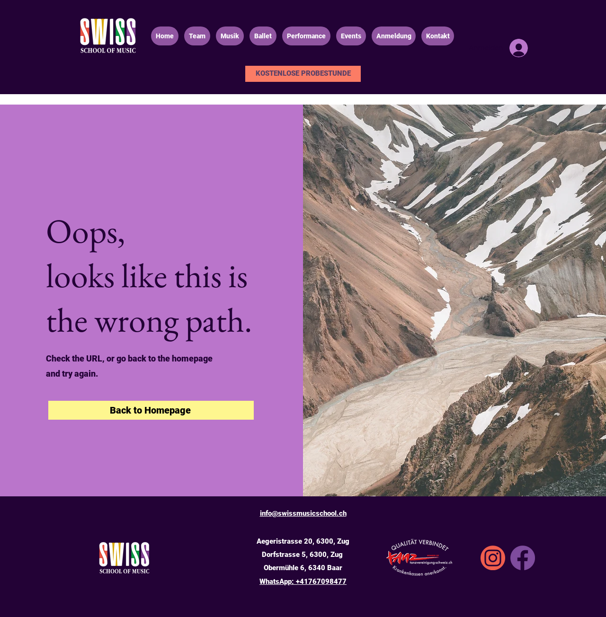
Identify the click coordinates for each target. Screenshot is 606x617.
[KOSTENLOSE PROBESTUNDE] (303, 74)
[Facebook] (522, 558)
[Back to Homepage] (151, 410)
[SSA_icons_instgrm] (493, 558)
